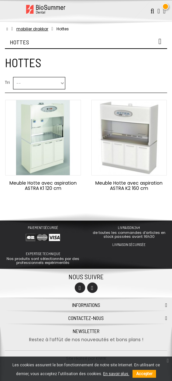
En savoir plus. (116, 374)
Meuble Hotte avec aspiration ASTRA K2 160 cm (129, 185)
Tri (7, 82)
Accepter (144, 374)
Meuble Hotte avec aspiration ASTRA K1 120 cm (43, 185)
